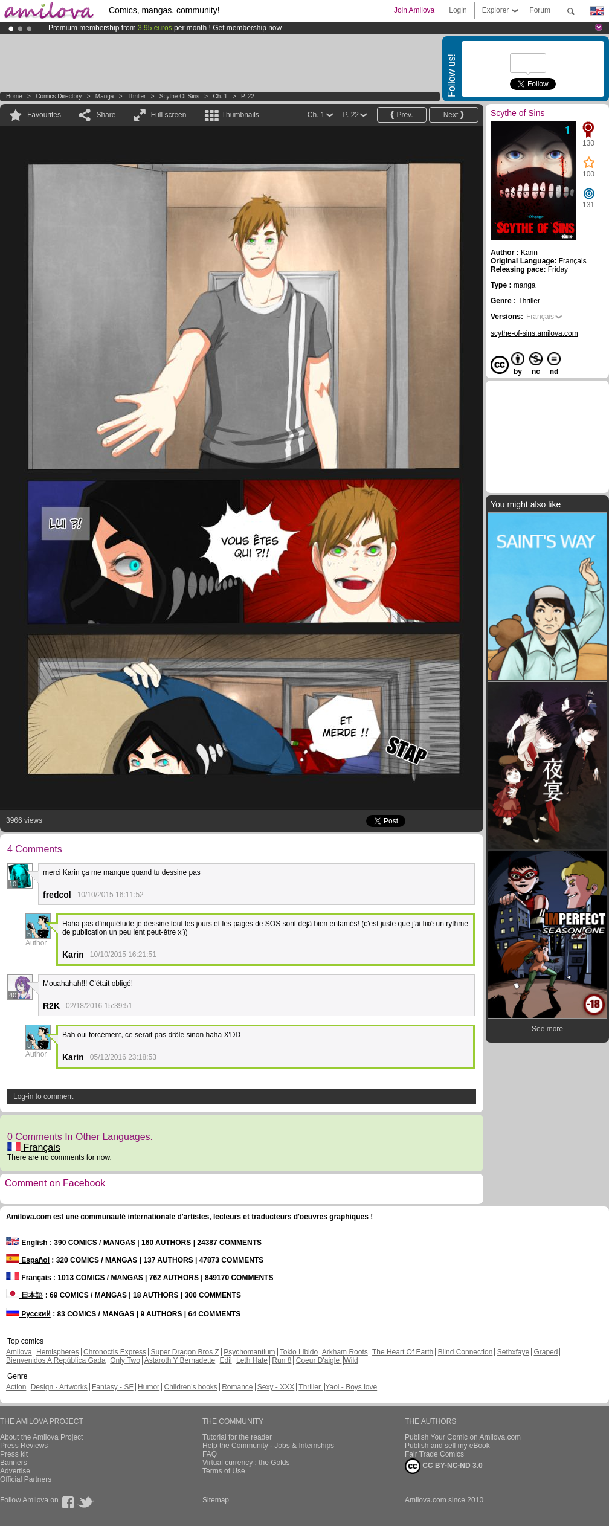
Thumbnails (240, 115)
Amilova (19, 1352)
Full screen (169, 115)
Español (28, 1260)
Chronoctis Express (114, 1352)
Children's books (190, 1387)
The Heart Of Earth (402, 1352)
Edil (226, 1360)
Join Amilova (414, 10)
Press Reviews (24, 1445)
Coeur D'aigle (319, 1360)
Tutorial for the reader (237, 1437)
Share (105, 115)
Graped (545, 1352)
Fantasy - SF (113, 1387)
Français (33, 1147)
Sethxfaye (513, 1352)
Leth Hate (252, 1360)
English (27, 1242)
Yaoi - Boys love (351, 1387)
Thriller (137, 96)
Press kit (14, 1454)
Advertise (15, 1471)
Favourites (44, 115)
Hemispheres (57, 1352)
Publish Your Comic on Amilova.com (463, 1437)
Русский (28, 1314)
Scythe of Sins (179, 96)
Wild (351, 1360)
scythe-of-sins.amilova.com (534, 333)
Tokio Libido (299, 1352)
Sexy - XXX (275, 1387)
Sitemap (215, 1500)
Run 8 (281, 1360)
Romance (237, 1387)
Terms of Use (223, 1471)
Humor (149, 1387)
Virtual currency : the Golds (246, 1462)
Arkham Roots (345, 1352)
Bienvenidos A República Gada (56, 1360)
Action (16, 1387)
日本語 (24, 1295)
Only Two (125, 1360)
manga (104, 96)
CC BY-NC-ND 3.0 (444, 1466)
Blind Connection (465, 1352)
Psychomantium (249, 1352)
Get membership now (247, 28)
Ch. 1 (220, 96)
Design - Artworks (59, 1387)
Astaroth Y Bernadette (180, 1360)
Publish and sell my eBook (447, 1445)
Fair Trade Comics (434, 1454)
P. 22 (247, 96)
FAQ (209, 1454)
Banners (13, 1462)
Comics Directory (59, 96)
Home (14, 96)
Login (457, 10)
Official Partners (25, 1479)
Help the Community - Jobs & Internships (268, 1445)
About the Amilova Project (41, 1437)
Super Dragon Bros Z (184, 1352)
